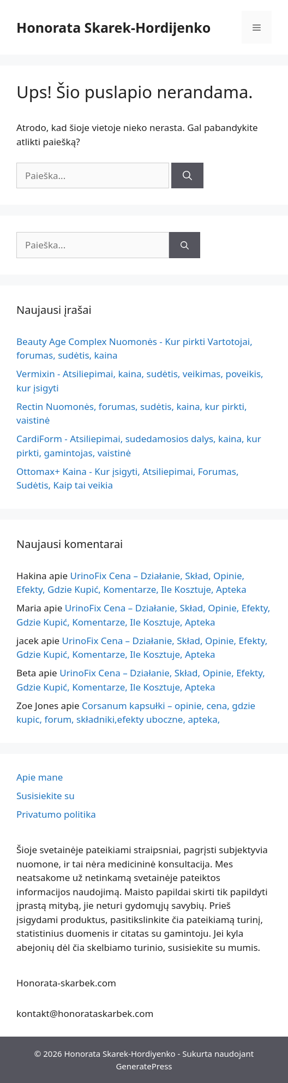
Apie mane (39, 777)
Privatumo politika (56, 814)
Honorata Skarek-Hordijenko (113, 27)
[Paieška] (187, 176)
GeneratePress (144, 1066)
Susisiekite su (45, 795)
